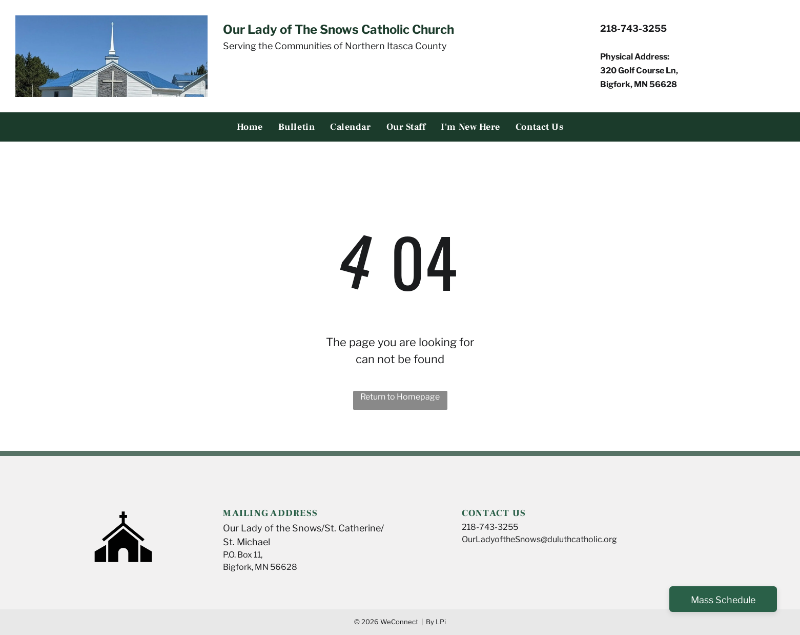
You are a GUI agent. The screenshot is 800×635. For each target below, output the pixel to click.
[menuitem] (250, 127)
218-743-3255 (490, 527)
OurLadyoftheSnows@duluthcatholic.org (539, 539)
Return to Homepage (400, 397)
